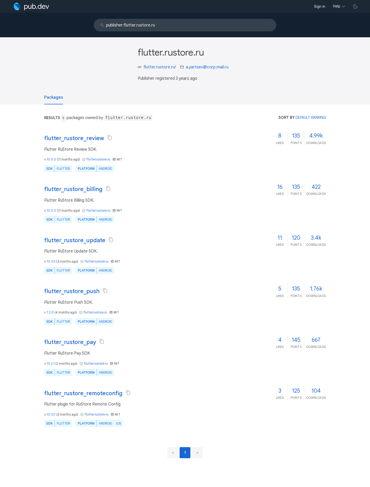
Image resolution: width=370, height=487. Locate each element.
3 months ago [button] (67, 261)
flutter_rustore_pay (70, 342)
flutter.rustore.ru (98, 159)
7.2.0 (50, 312)
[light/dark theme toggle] (355, 6)
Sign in (319, 6)
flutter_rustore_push (71, 291)
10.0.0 (51, 159)
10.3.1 (50, 363)
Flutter (63, 168)
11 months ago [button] (68, 159)
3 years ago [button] (186, 78)
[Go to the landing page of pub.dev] (31, 6)
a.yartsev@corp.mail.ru (207, 67)
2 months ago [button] (66, 363)
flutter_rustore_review (74, 138)
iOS (118, 423)
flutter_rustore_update (74, 240)
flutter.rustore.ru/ (159, 67)
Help (336, 6)
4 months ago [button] (65, 312)
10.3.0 (51, 261)
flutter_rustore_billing (73, 189)
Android (105, 168)
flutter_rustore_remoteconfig (83, 393)
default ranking (310, 117)
